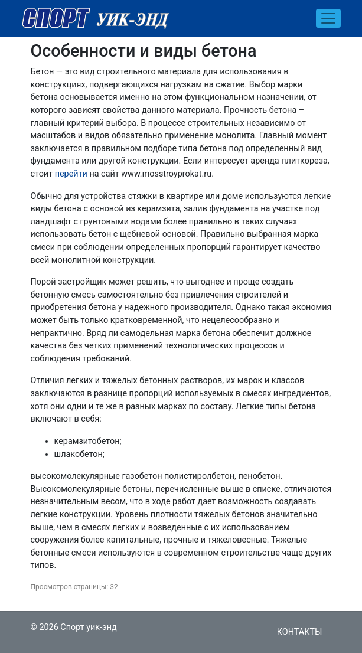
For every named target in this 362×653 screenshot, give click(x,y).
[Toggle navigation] (328, 18)
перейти (71, 174)
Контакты (299, 632)
